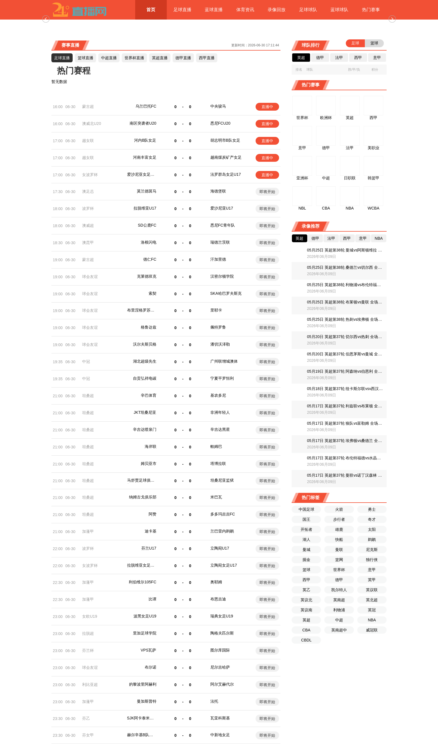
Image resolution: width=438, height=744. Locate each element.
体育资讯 (245, 9)
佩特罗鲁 (218, 327)
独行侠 (372, 559)
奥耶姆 (216, 582)
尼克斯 (372, 549)
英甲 (372, 579)
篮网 (339, 559)
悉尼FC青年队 (222, 225)
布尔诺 (150, 667)
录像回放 (276, 9)
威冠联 (372, 630)
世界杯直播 (134, 58)
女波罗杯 (90, 174)
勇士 (372, 509)
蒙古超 (88, 106)
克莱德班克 (146, 276)
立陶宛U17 (219, 548)
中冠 (86, 361)
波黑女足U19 (145, 616)
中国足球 (306, 509)
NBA (372, 620)
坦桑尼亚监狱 (222, 480)
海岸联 (150, 446)
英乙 (306, 590)
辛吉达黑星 (220, 429)
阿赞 (152, 514)
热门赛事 (371, 9)
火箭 (339, 509)
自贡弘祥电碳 (144, 378)
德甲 (339, 579)
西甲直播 (207, 58)
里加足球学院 (144, 633)
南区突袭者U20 (143, 123)
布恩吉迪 (218, 599)
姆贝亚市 (148, 463)
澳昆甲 (88, 242)
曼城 (306, 549)
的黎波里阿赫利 (142, 684)
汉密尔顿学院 (222, 276)
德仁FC (149, 259)
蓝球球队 (339, 9)
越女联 (88, 140)
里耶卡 (216, 310)
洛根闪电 (148, 242)
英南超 (339, 600)
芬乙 (86, 718)
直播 (109, 57)
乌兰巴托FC (145, 106)
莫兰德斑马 (146, 191)
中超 (339, 620)
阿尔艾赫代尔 (222, 684)
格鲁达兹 (148, 327)
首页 (150, 9)
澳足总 (88, 191)
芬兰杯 (88, 650)
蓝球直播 (214, 9)
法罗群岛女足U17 (225, 174)
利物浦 (339, 610)
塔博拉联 (218, 463)
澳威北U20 (91, 123)
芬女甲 (88, 735)
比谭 (152, 599)
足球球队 (308, 9)
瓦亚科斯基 (220, 718)
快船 (339, 539)
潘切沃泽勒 (220, 344)
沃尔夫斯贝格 (144, 344)
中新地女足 (220, 735)
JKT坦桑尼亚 (145, 412)
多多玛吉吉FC (222, 514)
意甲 (372, 569)
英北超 (372, 600)
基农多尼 (218, 395)
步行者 (339, 519)
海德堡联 (218, 191)
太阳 (372, 529)
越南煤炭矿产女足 (226, 157)
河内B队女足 (145, 140)
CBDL (306, 640)
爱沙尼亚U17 (221, 208)
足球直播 (182, 9)
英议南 (306, 610)
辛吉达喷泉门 (144, 429)
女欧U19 (89, 616)
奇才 (372, 519)
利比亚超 (90, 684)
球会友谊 (90, 276)
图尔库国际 (220, 650)
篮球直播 (85, 58)
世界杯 (339, 569)
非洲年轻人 (220, 412)
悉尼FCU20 (220, 123)
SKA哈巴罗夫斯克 (226, 293)
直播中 (267, 106)
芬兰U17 (148, 548)
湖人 (306, 539)
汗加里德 (218, 259)
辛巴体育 (148, 395)
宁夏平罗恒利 (222, 378)
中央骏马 (218, 106)
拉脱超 (88, 633)
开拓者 (306, 529)
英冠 (372, 610)
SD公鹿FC (147, 225)
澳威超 (88, 225)
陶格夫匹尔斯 (222, 633)
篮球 (306, 569)
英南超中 (339, 630)
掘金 (306, 559)
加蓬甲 (88, 531)
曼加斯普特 (146, 701)
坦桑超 (88, 395)
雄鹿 (339, 529)
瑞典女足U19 (221, 616)
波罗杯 (88, 208)
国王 (306, 519)
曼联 (339, 549)
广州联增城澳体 (224, 361)
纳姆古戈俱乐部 (142, 497)
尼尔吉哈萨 (220, 667)
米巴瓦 (216, 497)
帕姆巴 (216, 446)
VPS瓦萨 (148, 650)
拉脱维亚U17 (145, 208)
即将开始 (267, 191)
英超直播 (160, 58)
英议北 (306, 600)
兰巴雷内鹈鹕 (222, 531)
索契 (152, 293)
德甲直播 (183, 58)
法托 (214, 701)
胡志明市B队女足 (225, 140)
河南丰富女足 (144, 157)
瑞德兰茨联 (220, 242)
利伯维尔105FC (142, 582)
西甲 (306, 579)
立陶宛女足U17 (223, 565)
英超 (306, 620)
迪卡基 (150, 531)
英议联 (372, 590)
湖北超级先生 (144, 361)
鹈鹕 (372, 539)
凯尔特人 (339, 590)
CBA (306, 630)
